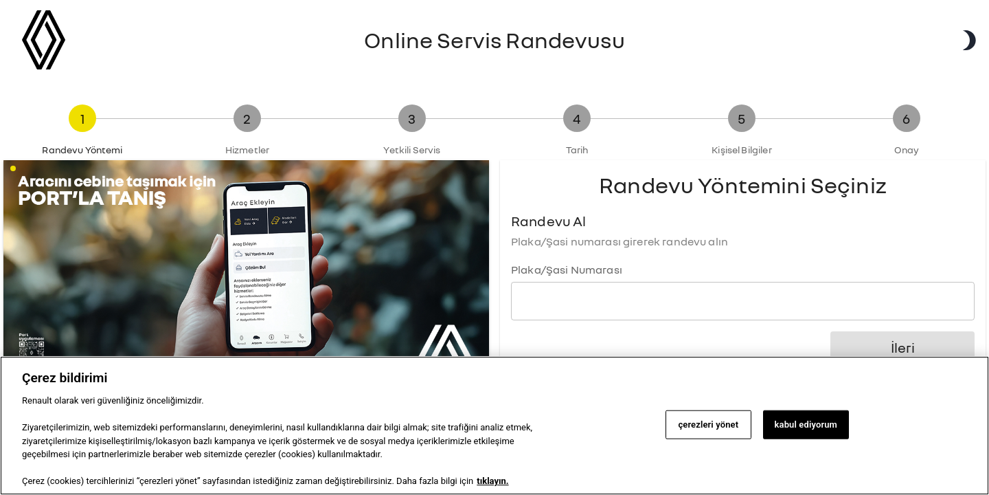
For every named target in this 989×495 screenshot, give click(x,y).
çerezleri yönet (708, 424)
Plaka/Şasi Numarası (566, 269)
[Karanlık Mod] (968, 40)
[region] (494, 425)
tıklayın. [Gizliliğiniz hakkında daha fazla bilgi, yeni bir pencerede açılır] (492, 481)
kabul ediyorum (806, 424)
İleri (902, 347)
